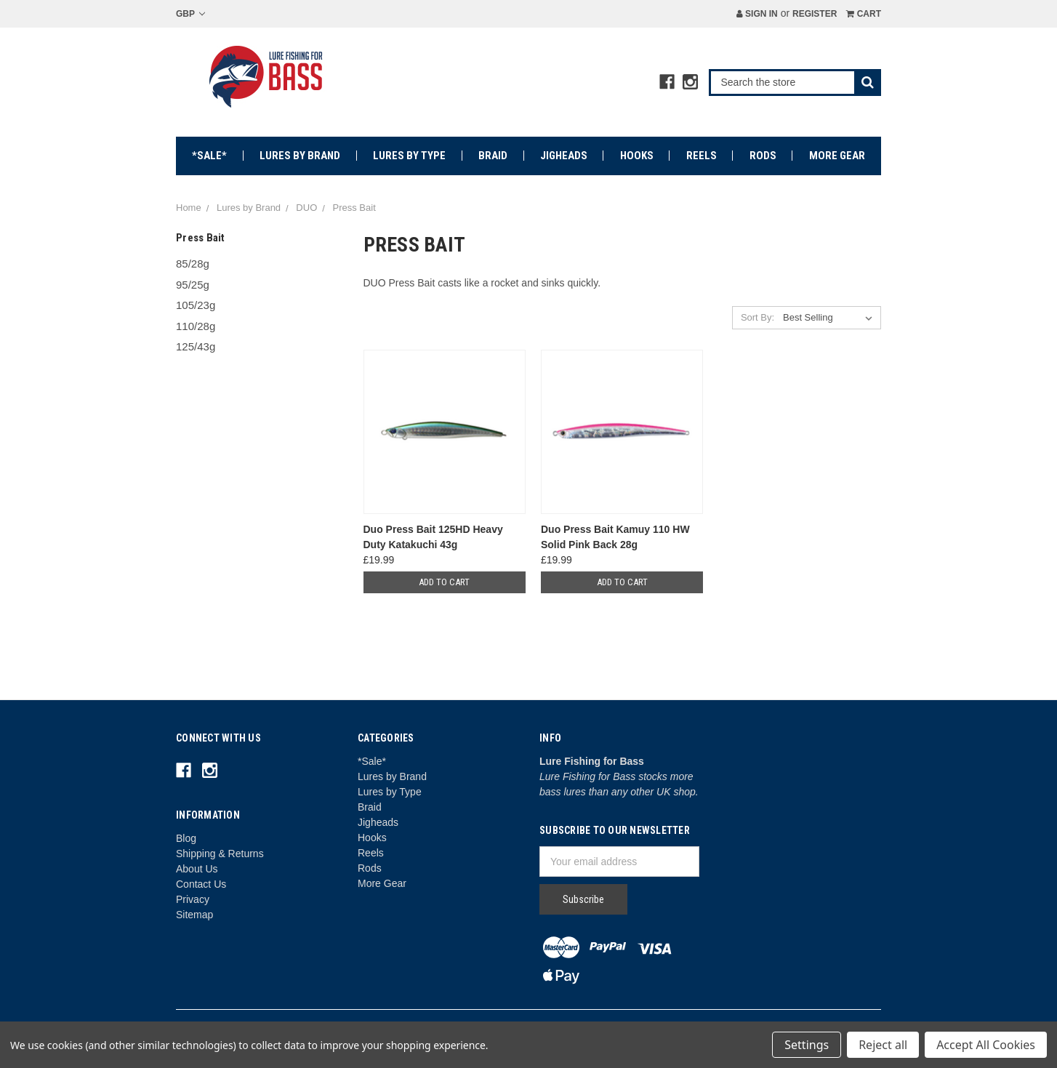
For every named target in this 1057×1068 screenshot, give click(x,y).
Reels (701, 155)
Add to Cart (444, 582)
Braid (492, 155)
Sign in (757, 14)
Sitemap (194, 914)
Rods (762, 155)
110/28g (195, 326)
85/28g (192, 263)
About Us (197, 869)
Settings (806, 1045)
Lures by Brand (300, 155)
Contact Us (201, 884)
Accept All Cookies (985, 1045)
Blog (186, 838)
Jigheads (563, 155)
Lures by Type (409, 155)
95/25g (192, 284)
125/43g (195, 346)
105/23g (195, 305)
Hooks (637, 155)
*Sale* (209, 155)
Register (814, 14)
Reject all (883, 1045)
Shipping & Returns (220, 853)
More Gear (837, 155)
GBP (190, 14)
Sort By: (757, 317)
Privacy (192, 899)
